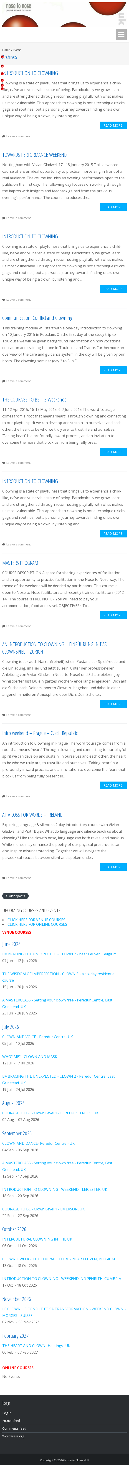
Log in (6, 1413)
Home (6, 50)
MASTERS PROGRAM (20, 562)
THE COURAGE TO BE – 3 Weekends (34, 399)
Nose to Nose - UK (76, 1460)
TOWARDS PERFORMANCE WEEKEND (34, 154)
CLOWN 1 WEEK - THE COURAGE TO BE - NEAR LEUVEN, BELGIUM (58, 1259)
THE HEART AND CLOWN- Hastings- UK (36, 1345)
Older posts (16, 896)
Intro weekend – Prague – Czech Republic (40, 733)
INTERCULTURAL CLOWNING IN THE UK (37, 1239)
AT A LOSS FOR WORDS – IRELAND (32, 814)
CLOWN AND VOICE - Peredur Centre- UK (37, 1036)
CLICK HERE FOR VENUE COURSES (36, 919)
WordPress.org (13, 1436)
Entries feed (11, 1420)
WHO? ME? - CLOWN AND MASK (29, 1056)
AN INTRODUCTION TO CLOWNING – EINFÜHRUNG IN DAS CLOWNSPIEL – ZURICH (54, 647)
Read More (113, 125)
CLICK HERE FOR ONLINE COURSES (37, 924)
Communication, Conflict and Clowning (37, 317)
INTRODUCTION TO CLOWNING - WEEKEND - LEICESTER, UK (54, 1189)
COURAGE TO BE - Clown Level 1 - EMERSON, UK (43, 1209)
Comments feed (14, 1428)
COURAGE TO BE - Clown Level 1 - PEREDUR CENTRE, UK (50, 1113)
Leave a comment (18, 136)
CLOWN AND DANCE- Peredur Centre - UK (38, 1143)
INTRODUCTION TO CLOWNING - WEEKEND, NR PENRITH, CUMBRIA (61, 1278)
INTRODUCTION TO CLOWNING (30, 73)
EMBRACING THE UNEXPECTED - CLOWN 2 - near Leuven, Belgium (59, 954)
